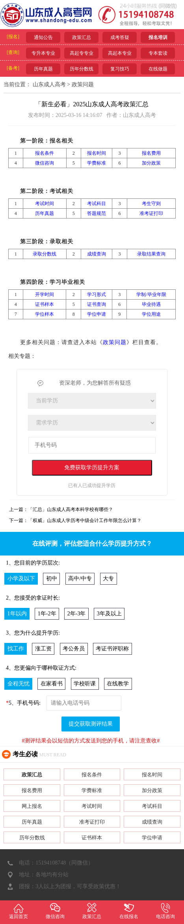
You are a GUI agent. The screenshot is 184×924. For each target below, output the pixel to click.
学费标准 (92, 790)
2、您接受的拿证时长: (33, 598)
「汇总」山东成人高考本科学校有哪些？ (70, 509)
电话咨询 (165, 910)
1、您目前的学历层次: (33, 563)
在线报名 (128, 910)
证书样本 (92, 838)
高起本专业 (120, 53)
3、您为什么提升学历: (33, 633)
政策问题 (83, 84)
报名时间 (152, 775)
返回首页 (18, 910)
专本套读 (158, 53)
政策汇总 (81, 37)
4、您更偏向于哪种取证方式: (41, 668)
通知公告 (43, 37)
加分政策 (152, 790)
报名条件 (92, 775)
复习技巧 (119, 69)
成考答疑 (119, 37)
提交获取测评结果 (91, 724)
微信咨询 (55, 910)
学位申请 (152, 838)
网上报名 (32, 806)
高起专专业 (81, 53)
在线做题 (158, 69)
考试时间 (92, 806)
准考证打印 (92, 822)
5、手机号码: (23, 703)
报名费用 (32, 790)
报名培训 (158, 37)
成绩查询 (152, 822)
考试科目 (152, 806)
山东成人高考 (49, 84)
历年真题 (43, 69)
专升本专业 (43, 53)
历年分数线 (81, 69)
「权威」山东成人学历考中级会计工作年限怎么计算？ (84, 520)
